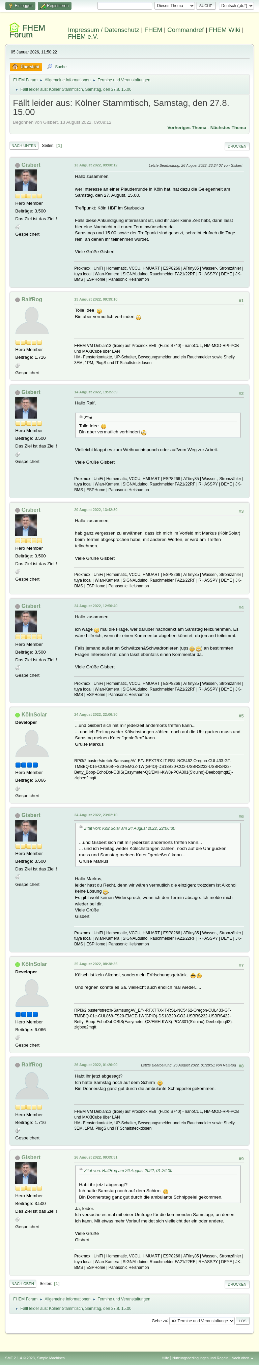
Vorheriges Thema (187, 127)
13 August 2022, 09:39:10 (95, 299)
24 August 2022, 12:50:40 (95, 606)
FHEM (153, 29)
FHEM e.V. (83, 36)
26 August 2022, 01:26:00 (95, 1065)
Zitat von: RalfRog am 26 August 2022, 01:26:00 (128, 1170)
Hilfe (165, 1358)
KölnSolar (34, 714)
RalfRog (32, 299)
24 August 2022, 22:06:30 (95, 714)
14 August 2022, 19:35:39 (95, 392)
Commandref (185, 29)
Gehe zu (159, 1320)
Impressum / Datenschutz (104, 29)
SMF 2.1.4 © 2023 (20, 1358)
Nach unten (23, 146)
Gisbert (31, 165)
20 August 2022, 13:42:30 (95, 510)
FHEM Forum (27, 31)
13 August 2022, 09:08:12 (95, 165)
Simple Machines (51, 1358)
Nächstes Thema (228, 127)
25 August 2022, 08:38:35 (95, 964)
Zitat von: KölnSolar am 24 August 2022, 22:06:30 (129, 828)
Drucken (237, 146)
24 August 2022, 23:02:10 (95, 815)
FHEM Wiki (224, 29)
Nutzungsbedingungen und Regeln (200, 1358)
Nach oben (22, 1284)
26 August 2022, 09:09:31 (95, 1157)
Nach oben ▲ (243, 1358)
